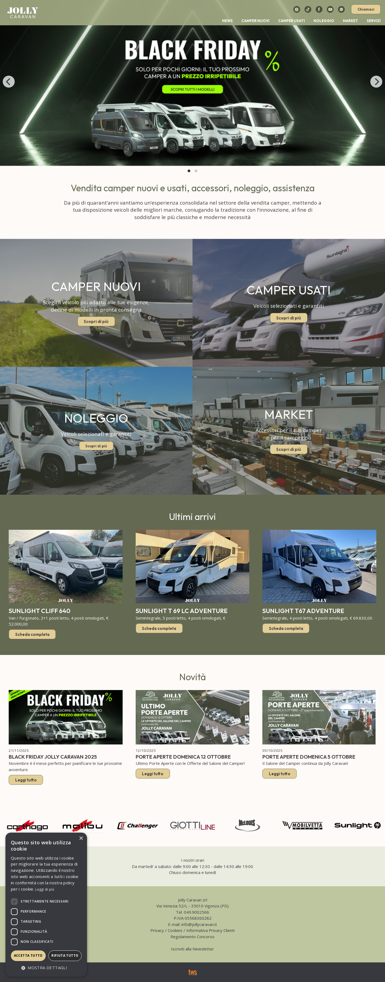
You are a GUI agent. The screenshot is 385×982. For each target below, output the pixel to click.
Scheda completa (32, 634)
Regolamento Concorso (192, 936)
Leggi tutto (26, 779)
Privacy (157, 930)
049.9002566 (196, 912)
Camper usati (291, 21)
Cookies (175, 930)
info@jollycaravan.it (199, 924)
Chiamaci (366, 9)
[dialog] (46, 905)
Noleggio (323, 21)
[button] (46, 968)
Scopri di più (96, 321)
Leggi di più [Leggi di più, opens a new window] (44, 889)
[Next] (376, 82)
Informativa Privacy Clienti (210, 930)
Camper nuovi (255, 21)
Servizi (374, 21)
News (227, 21)
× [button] (81, 838)
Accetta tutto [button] (28, 955)
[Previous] (9, 82)
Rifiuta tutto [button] (64, 955)
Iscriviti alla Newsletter (192, 949)
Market (350, 21)
